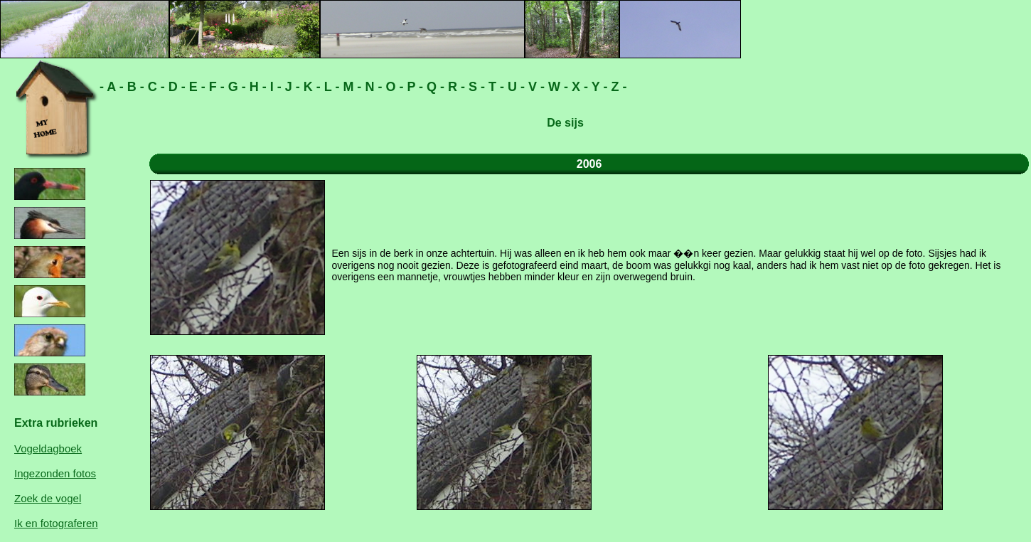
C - (154, 87)
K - (310, 87)
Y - (597, 87)
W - (556, 87)
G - (235, 87)
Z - (616, 87)
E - (195, 87)
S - (475, 87)
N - (371, 87)
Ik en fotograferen (56, 523)
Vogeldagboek (48, 448)
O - (392, 87)
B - (134, 87)
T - (494, 87)
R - (454, 87)
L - (330, 87)
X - (578, 87)
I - (274, 87)
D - (175, 87)
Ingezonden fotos (55, 473)
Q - (433, 87)
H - (256, 87)
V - (535, 87)
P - (413, 87)
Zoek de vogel (47, 498)
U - (514, 87)
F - (215, 87)
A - (114, 87)
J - (291, 87)
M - (350, 87)
